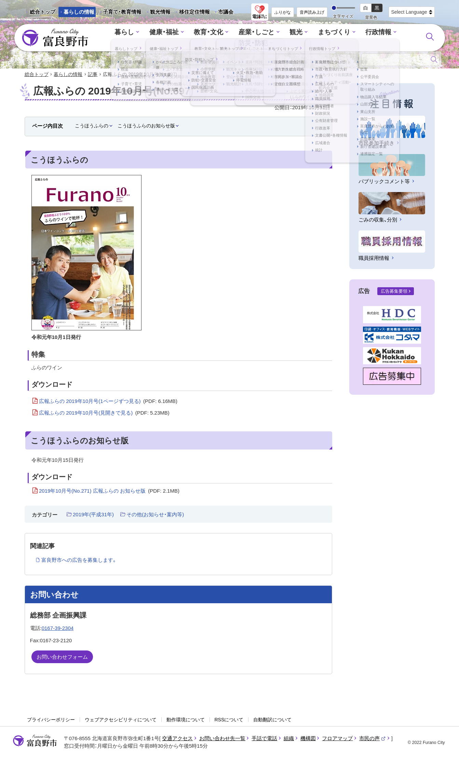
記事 (92, 74)
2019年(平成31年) (93, 515)
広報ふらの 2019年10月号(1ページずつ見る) (108, 401)
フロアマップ (337, 739)
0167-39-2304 (57, 628)
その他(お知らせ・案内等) (155, 515)
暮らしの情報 (79, 12)
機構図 (308, 739)
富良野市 (35, 741)
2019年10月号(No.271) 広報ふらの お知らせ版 (109, 491)
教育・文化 (191, 38)
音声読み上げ (312, 12)
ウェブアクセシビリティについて (121, 720)
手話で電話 (264, 739)
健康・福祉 (150, 38)
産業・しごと (235, 38)
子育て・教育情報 (122, 12)
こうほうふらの (91, 126)
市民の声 (372, 739)
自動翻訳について (272, 720)
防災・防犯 (389, 38)
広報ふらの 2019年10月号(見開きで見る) (104, 413)
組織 (289, 739)
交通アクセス (177, 739)
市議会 (225, 12)
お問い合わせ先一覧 (222, 739)
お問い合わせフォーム (62, 657)
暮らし (113, 38)
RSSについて (229, 720)
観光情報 (158, 13)
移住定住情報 (192, 13)
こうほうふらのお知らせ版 (146, 126)
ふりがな (282, 12)
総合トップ (42, 12)
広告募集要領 (394, 291)
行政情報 (349, 38)
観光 (272, 38)
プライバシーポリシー (51, 720)
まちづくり (307, 38)
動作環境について (185, 720)
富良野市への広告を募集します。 (79, 561)
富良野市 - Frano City (55, 38)
